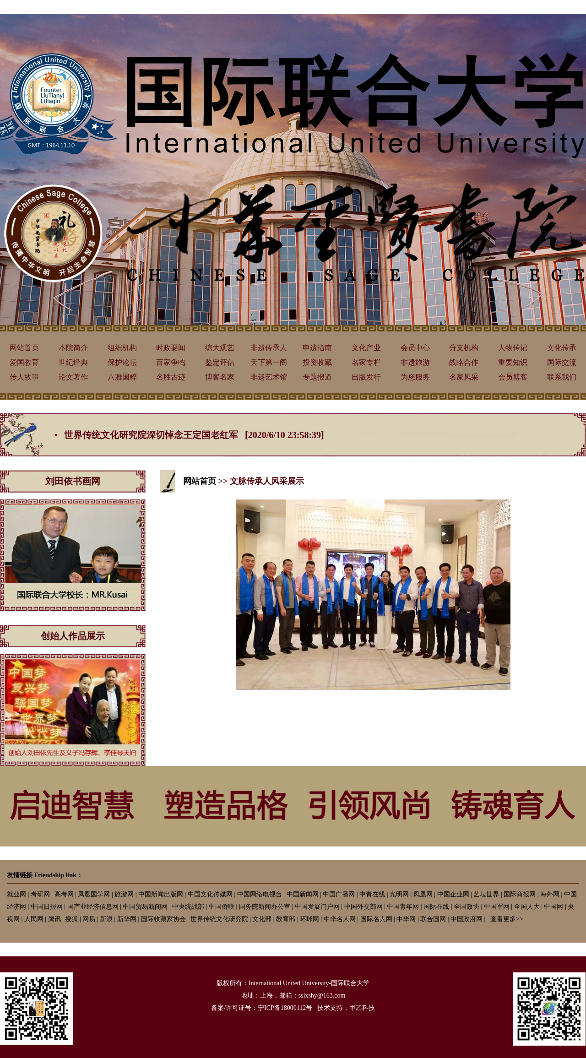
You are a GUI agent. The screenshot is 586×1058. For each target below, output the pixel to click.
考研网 (40, 894)
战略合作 (463, 362)
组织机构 (122, 348)
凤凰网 (423, 894)
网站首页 (24, 348)
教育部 (285, 919)
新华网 (126, 919)
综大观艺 (219, 348)
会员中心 (415, 348)
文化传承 (561, 348)
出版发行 (366, 377)
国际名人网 (376, 919)
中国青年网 (403, 906)
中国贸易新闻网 (145, 906)
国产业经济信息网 (93, 906)
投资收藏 (317, 362)
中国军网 (497, 906)
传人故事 (24, 377)
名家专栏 (366, 362)
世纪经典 (73, 362)
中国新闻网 (303, 894)
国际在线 (436, 906)
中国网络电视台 (259, 894)
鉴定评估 (219, 362)
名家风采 (463, 377)
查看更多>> (506, 919)
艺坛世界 (486, 894)
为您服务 (415, 377)
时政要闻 (170, 348)
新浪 (106, 919)
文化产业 (366, 348)
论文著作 (73, 377)
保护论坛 (122, 362)
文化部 (261, 919)
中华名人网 (340, 919)
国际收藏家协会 (163, 919)
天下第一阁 (268, 362)
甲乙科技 (362, 1007)
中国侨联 (221, 906)
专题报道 (317, 377)
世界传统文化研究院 (219, 919)
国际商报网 (520, 894)
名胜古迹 (170, 377)
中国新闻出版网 (160, 894)
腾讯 (54, 919)
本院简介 (73, 348)
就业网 (16, 894)
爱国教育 (24, 362)
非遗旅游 (415, 362)
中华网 (406, 919)
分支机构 (463, 348)
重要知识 (512, 362)
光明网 (399, 894)
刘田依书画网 (72, 481)
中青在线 (372, 894)
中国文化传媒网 (210, 894)
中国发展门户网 (317, 906)
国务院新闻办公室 (264, 906)
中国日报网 (47, 906)
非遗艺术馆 (268, 377)
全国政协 (466, 906)
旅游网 (124, 894)
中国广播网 (339, 894)
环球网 (309, 919)
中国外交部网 (363, 906)
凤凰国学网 (94, 894)
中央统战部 (188, 906)
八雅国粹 (122, 377)
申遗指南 (317, 348)
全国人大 (527, 906)
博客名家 (219, 377)
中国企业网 (453, 894)
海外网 (549, 894)
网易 (88, 919)
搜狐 (71, 919)
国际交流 (561, 362)
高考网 (64, 894)
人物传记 (512, 348)
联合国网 (433, 919)
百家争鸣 (170, 362)
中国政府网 (466, 919)
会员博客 (512, 377)
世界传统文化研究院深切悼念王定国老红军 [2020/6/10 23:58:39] (194, 435)
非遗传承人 (268, 348)
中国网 (553, 906)
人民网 (33, 919)
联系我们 (561, 377)
